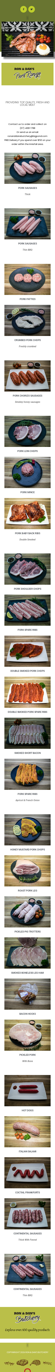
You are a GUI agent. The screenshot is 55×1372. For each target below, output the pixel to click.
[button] (27, 18)
